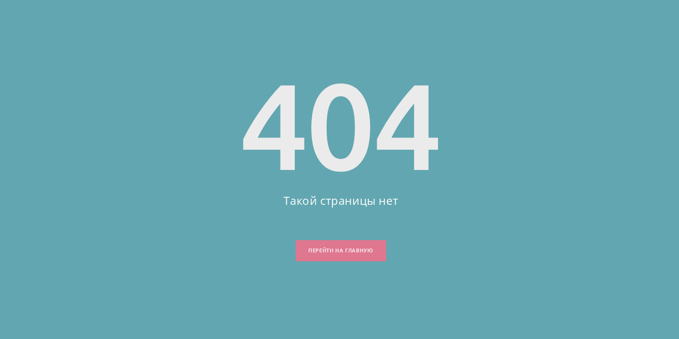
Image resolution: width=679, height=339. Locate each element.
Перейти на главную (340, 250)
